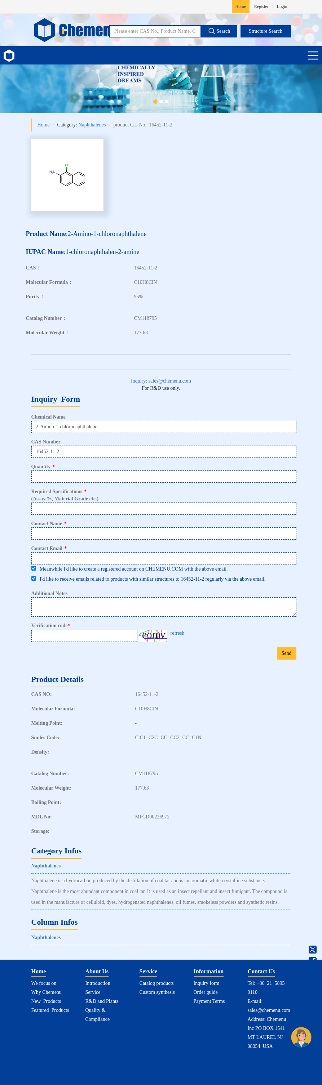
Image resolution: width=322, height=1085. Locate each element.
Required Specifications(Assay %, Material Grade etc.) (65, 495)
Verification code (51, 626)
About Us (97, 971)
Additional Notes (49, 593)
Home (240, 6)
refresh (178, 633)
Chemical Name (48, 417)
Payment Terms (209, 1001)
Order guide (206, 992)
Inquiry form (207, 983)
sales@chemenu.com (269, 1010)
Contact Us (261, 971)
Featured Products (50, 1010)
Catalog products (157, 983)
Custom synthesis (157, 992)
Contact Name (49, 523)
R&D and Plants (102, 1001)
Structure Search (265, 31)
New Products (46, 1001)
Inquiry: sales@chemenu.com (161, 381)
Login (282, 6)
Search (219, 31)
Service (93, 992)
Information (209, 971)
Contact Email (49, 548)
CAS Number (46, 442)
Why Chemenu (46, 992)
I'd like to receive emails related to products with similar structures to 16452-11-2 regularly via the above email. (148, 579)
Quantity (43, 466)
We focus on (44, 983)
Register (261, 6)
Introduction (97, 983)
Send (287, 653)
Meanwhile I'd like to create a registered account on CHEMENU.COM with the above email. (129, 569)
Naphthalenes (92, 125)
